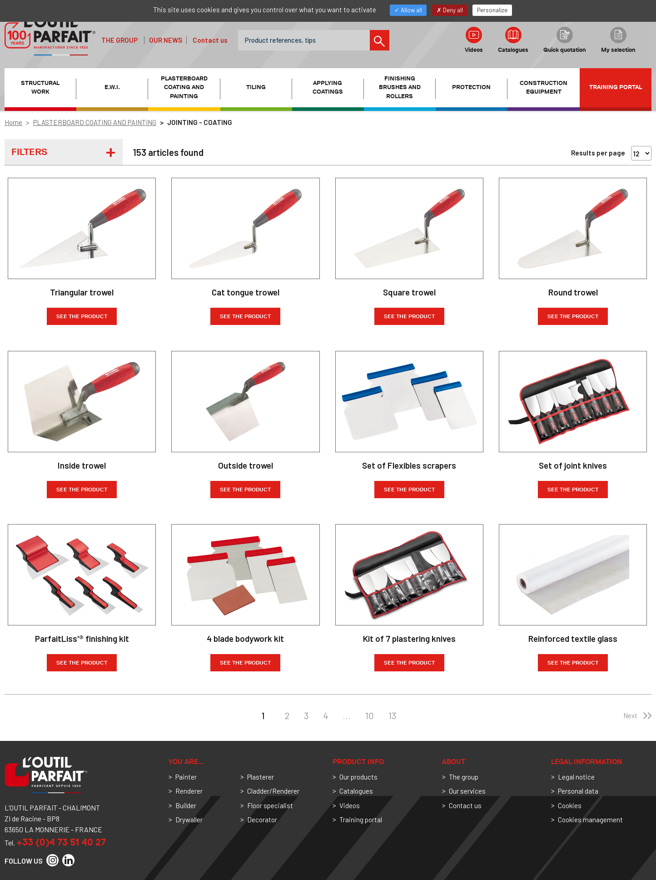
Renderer (189, 791)
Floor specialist (270, 805)
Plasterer (260, 777)
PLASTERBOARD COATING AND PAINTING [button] (184, 87)
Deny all (450, 10)
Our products (358, 777)
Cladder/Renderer (273, 791)
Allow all (408, 10)
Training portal (615, 87)
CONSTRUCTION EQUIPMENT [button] (543, 87)
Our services (467, 791)
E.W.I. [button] (112, 87)
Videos (474, 40)
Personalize (492, 10)
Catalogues (513, 40)
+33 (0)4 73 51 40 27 (61, 842)
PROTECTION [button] (471, 87)
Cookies (569, 805)
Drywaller (189, 819)
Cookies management (590, 819)
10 (369, 715)
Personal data (578, 791)
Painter (186, 777)
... (347, 715)
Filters (29, 151)
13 (392, 715)
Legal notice (576, 777)
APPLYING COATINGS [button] (328, 87)
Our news (165, 40)
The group (119, 40)
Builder (185, 805)
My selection (618, 40)
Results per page (598, 153)
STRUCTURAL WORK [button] (40, 87)
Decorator (262, 819)
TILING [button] (256, 87)
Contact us (210, 40)
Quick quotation (564, 40)
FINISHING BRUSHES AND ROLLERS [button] (400, 87)
